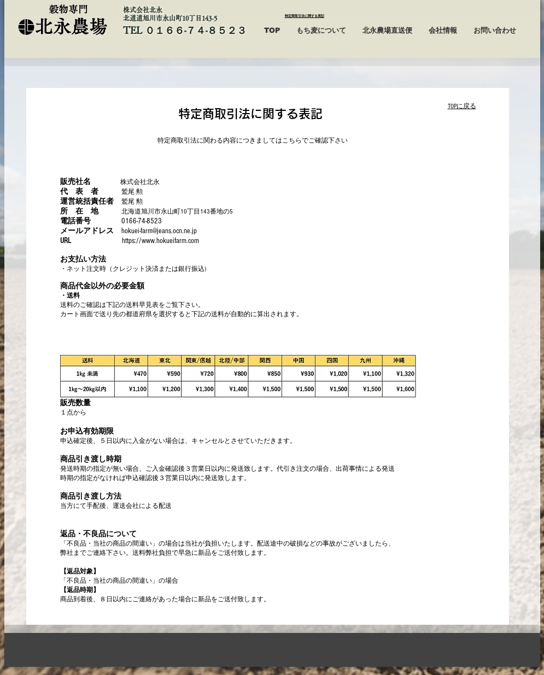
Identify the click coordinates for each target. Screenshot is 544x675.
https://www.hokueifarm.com (160, 240)
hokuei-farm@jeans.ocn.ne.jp (159, 231)
